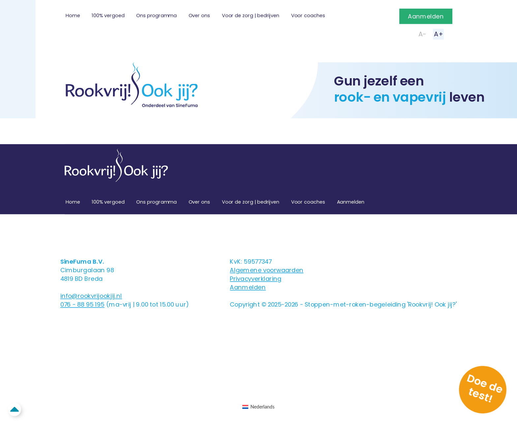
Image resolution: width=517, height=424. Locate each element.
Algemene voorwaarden (266, 270)
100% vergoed (108, 15)
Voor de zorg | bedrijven (250, 15)
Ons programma (156, 15)
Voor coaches (308, 15)
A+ (438, 34)
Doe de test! (485, 388)
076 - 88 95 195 (82, 304)
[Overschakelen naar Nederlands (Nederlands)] (258, 406)
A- (422, 34)
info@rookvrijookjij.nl (91, 296)
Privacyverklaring (255, 279)
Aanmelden (426, 16)
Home (73, 15)
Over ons (199, 15)
